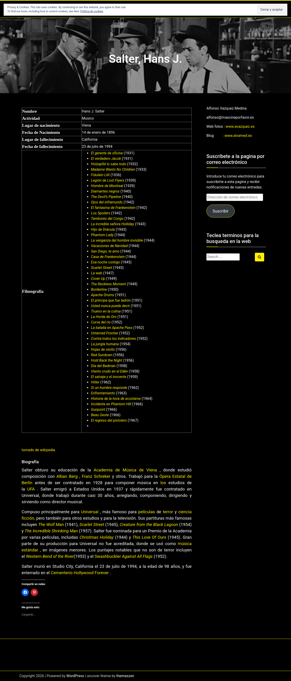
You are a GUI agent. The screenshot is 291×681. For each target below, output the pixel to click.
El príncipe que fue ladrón (111, 300)
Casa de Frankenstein (108, 257)
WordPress (75, 676)
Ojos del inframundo (107, 202)
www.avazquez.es (240, 126)
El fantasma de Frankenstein (113, 207)
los (163, 482)
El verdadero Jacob (106, 158)
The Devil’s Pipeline (106, 197)
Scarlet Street (101, 267)
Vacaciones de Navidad (109, 246)
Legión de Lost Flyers (107, 180)
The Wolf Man (51, 524)
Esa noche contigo (105, 262)
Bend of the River (58, 556)
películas (146, 511)
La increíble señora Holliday (112, 224)
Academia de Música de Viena (125, 470)
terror (168, 511)
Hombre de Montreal (107, 186)
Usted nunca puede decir (110, 306)
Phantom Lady (102, 235)
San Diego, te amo (105, 251)
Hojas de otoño (103, 349)
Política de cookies (91, 11)
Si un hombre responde (109, 388)
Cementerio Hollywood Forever (80, 572)
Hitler (95, 382)
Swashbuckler (107, 556)
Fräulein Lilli (100, 175)
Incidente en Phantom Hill (111, 404)
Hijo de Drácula (103, 229)
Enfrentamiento (103, 393)
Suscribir (220, 211)
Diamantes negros (105, 191)
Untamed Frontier (104, 333)
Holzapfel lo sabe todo (108, 164)
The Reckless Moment (108, 284)
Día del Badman (103, 366)
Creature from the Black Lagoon (149, 524)
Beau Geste (100, 415)
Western (33, 556)
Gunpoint (98, 409)
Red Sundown (102, 355)
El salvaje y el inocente (108, 377)
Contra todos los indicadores (113, 338)
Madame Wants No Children (113, 169)
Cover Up (98, 278)
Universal (89, 511)
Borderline (99, 289)
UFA (31, 489)
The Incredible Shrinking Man (51, 530)
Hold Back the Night (106, 360)
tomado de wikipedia (38, 450)
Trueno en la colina (105, 311)
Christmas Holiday (97, 537)
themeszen (125, 676)
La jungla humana (105, 344)
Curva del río (100, 322)
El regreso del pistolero (109, 420)
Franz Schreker (96, 476)
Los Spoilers (100, 213)
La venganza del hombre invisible (117, 240)
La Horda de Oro (103, 317)
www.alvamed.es (238, 135)
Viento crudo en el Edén (109, 371)
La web (96, 273)
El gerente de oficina (107, 153)
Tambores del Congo (107, 218)
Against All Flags (137, 556)
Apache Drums (102, 295)
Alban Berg (67, 476)
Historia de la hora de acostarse (116, 398)
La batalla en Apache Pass (111, 327)
